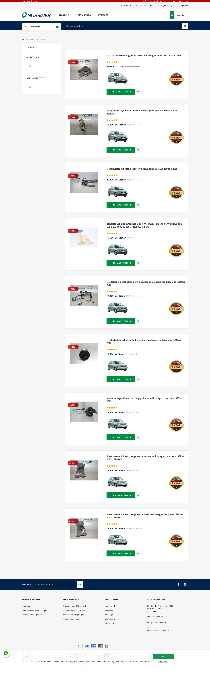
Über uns (26, 606)
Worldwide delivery (29, 1)
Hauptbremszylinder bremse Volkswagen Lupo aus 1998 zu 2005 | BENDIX (143, 112)
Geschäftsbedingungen (32, 614)
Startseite (65, 15)
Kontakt (103, 15)
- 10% (72, 62)
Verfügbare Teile (36, 78)
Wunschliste (110, 623)
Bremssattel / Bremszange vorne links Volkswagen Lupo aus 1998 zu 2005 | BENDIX (145, 516)
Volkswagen (32, 39)
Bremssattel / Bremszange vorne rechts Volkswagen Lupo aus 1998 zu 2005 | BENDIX (145, 458)
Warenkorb (110, 619)
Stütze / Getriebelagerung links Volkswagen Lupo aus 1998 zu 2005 (144, 55)
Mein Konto (84, 15)
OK (163, 656)
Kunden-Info (110, 606)
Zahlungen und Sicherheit (74, 606)
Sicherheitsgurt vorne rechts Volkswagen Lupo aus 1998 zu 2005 (142, 168)
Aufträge (109, 614)
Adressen (109, 610)
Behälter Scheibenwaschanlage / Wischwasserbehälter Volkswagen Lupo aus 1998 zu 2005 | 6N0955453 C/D (144, 225)
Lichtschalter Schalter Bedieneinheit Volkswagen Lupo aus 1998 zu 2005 (144, 341)
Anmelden (148, 5)
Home (23, 39)
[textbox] (122, 26)
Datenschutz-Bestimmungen (35, 610)
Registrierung (166, 5)
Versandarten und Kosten (74, 610)
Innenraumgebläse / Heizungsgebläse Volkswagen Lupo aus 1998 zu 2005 (144, 400)
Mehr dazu (163, 661)
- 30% (72, 175)
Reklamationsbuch (71, 619)
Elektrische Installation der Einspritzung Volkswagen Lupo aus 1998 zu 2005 (146, 283)
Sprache (184, 5)
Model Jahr (33, 57)
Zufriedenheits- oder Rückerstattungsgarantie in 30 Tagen (165, 1)
